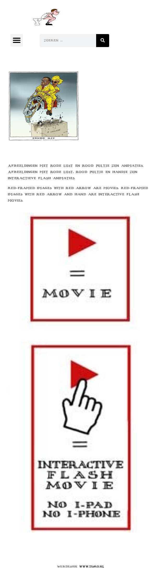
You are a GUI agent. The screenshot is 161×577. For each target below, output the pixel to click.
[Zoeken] (102, 40)
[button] (16, 40)
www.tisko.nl (91, 566)
